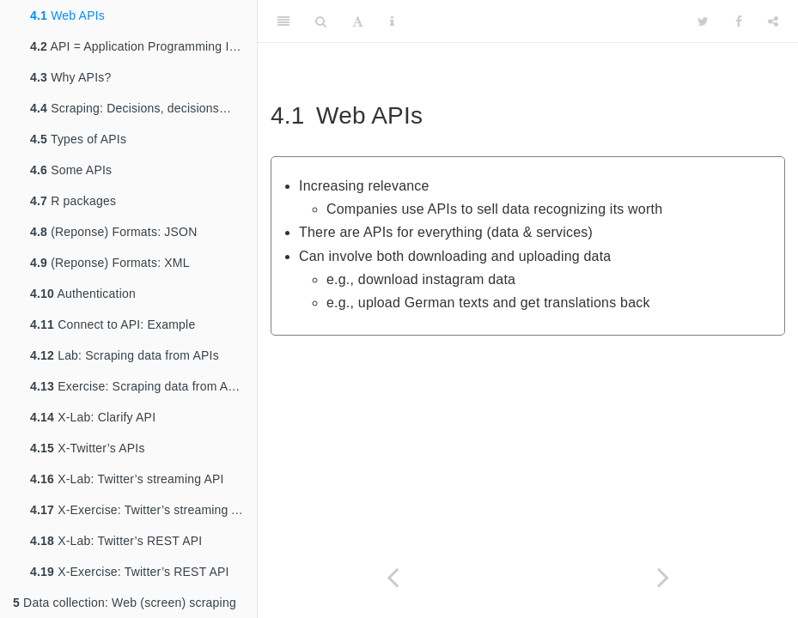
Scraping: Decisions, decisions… (130, 108)
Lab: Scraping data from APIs (124, 355)
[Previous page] (393, 577)
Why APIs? (70, 77)
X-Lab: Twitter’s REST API (116, 541)
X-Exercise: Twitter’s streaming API (140, 510)
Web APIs (67, 15)
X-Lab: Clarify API (92, 417)
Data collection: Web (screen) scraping (124, 602)
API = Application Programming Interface (143, 46)
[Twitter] (703, 21)
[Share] (773, 21)
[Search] (320, 21)
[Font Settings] (357, 21)
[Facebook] (738, 21)
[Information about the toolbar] (392, 21)
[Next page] (663, 577)
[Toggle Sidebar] (283, 21)
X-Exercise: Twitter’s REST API (129, 572)
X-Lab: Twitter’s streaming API (127, 479)
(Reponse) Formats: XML (110, 263)
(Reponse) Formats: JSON (113, 232)
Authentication (83, 293)
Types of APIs (78, 139)
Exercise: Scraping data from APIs (138, 386)
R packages (73, 201)
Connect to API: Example (112, 324)
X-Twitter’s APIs (87, 448)
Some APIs (71, 170)
